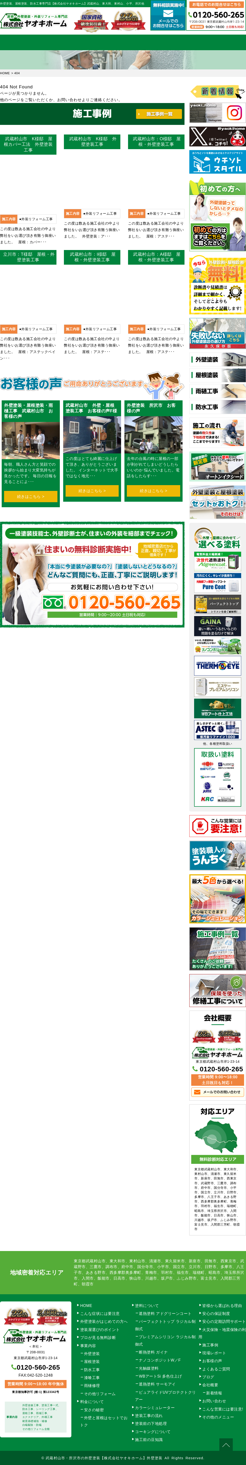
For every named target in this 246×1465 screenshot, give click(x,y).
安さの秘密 (94, 1410)
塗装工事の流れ (87, 42)
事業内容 (52, 42)
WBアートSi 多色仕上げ (160, 1376)
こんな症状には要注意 (100, 1314)
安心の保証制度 (216, 1314)
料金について (123, 42)
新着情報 (214, 1393)
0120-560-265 (221, 1069)
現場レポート (214, 1353)
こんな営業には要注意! (222, 1409)
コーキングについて (153, 1432)
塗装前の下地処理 (151, 1424)
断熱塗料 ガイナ (153, 1352)
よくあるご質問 (216, 1369)
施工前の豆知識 (149, 1440)
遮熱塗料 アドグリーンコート (165, 1314)
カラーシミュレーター (155, 1408)
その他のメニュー (218, 1417)
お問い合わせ (228, 42)
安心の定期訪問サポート (224, 1321)
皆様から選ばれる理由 (222, 1306)
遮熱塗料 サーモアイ (157, 1384)
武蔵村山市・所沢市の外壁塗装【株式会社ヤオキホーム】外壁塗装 (104, 1458)
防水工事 (92, 1370)
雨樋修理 (92, 1386)
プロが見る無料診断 (98, 1338)
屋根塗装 (92, 1362)
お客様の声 (212, 1361)
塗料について (147, 1306)
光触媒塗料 (149, 1368)
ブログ (208, 1377)
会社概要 (193, 42)
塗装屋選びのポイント (100, 1330)
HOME (17, 42)
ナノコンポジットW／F (160, 1360)
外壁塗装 (92, 1354)
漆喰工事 (92, 1378)
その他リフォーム (100, 1394)
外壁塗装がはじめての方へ (104, 1321)
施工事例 (158, 42)
